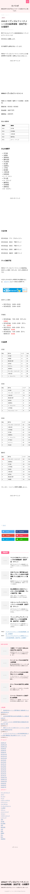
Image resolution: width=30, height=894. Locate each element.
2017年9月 (3, 760)
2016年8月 (3, 785)
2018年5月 (3, 750)
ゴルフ (4, 525)
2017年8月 (3, 762)
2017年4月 (3, 769)
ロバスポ (15, 6)
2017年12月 (4, 754)
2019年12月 (4, 744)
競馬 (2, 831)
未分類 (2, 821)
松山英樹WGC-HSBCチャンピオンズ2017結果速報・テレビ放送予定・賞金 (19, 591)
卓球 (2, 819)
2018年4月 (3, 752)
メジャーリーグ (5, 812)
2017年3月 (3, 771)
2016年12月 (4, 777)
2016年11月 (4, 779)
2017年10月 (4, 758)
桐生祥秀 (3, 827)
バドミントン (4, 802)
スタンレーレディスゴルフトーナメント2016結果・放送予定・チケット (19, 604)
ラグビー (3, 814)
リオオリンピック (5, 815)
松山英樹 (3, 823)
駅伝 (2, 837)
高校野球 (3, 839)
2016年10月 (4, 781)
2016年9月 (3, 783)
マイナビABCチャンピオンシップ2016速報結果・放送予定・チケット (19, 560)
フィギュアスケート (6, 806)
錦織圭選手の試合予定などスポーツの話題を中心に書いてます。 (15, 887)
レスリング (3, 817)
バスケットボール (5, 800)
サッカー (3, 796)
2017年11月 (4, 756)
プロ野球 (3, 808)
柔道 (2, 825)
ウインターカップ (5, 792)
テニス (2, 798)
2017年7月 (3, 764)
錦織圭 (2, 833)
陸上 (2, 835)
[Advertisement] (15, 73)
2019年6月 (3, 748)
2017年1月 (3, 775)
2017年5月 (3, 768)
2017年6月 (3, 766)
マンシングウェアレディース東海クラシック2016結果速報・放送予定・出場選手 (19, 619)
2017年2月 (3, 773)
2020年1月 (3, 742)
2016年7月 (3, 787)
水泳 (2, 829)
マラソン (3, 810)
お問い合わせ (15, 847)
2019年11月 (4, 746)
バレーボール (4, 804)
